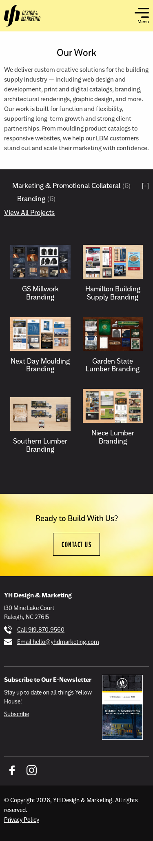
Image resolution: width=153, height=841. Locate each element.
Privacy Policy (21, 819)
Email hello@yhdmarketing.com (58, 642)
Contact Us (76, 544)
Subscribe (16, 714)
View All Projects (29, 212)
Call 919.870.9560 (40, 629)
